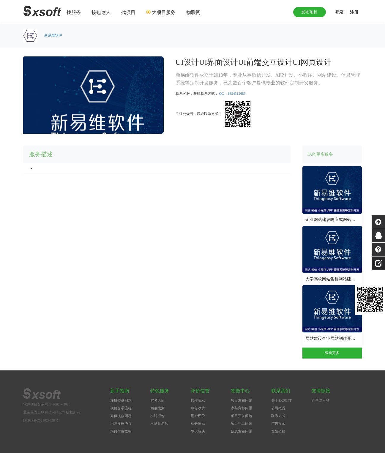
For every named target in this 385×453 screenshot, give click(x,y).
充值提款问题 (121, 416)
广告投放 (278, 424)
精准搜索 (157, 408)
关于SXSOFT (281, 400)
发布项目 (309, 12)
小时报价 (157, 416)
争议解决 (198, 431)
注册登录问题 (121, 400)
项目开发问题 (241, 416)
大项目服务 (164, 12)
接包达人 (101, 12)
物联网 (193, 12)
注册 (354, 12)
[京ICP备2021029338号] (41, 420)
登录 (339, 12)
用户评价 (198, 416)
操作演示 (198, 400)
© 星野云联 (320, 400)
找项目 (128, 12)
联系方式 (278, 416)
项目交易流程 (121, 408)
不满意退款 (159, 424)
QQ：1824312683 (232, 93)
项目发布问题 (241, 400)
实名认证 (157, 400)
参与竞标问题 (241, 408)
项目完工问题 (241, 424)
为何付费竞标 (121, 431)
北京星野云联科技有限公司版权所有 (51, 412)
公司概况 (278, 408)
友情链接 (278, 431)
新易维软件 (53, 35)
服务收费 (198, 408)
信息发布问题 (241, 431)
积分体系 (198, 424)
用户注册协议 (121, 424)
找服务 (74, 12)
